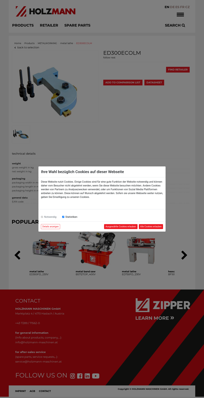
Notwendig (50, 216)
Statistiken (71, 216)
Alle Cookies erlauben (151, 226)
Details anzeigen (50, 226)
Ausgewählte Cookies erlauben (121, 226)
